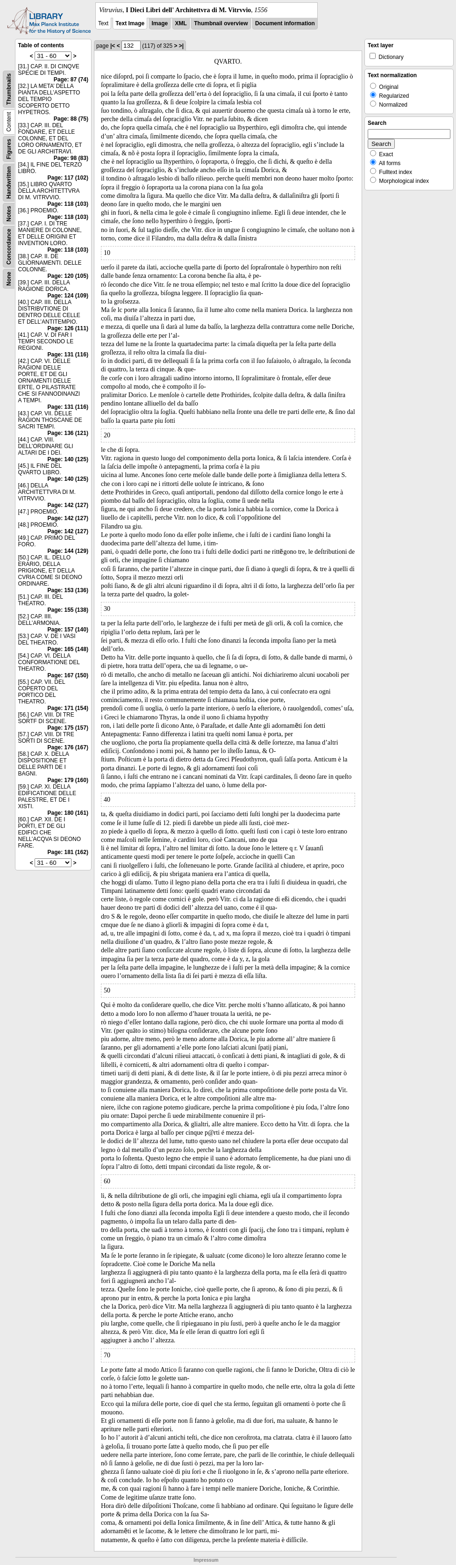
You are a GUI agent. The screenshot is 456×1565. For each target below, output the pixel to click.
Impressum (205, 1560)
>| (181, 46)
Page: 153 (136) (68, 590)
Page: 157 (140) (68, 629)
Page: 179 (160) (68, 780)
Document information (285, 23)
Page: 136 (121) (68, 433)
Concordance (9, 247)
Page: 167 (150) (68, 675)
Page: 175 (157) (68, 728)
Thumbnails (9, 89)
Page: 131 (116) (68, 354)
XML (181, 23)
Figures (9, 149)
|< (112, 46)
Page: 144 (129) (68, 551)
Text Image (129, 23)
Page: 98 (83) (71, 158)
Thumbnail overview (221, 23)
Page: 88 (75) (71, 119)
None (9, 279)
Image (160, 23)
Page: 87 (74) (71, 79)
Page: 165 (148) (68, 649)
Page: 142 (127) (68, 505)
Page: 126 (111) (68, 328)
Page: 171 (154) (68, 708)
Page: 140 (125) (68, 459)
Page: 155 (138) (68, 610)
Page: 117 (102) (68, 177)
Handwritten (9, 183)
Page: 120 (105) (68, 276)
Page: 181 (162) (68, 852)
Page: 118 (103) (68, 204)
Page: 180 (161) (68, 813)
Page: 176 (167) (68, 747)
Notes (9, 213)
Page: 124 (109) (68, 295)
